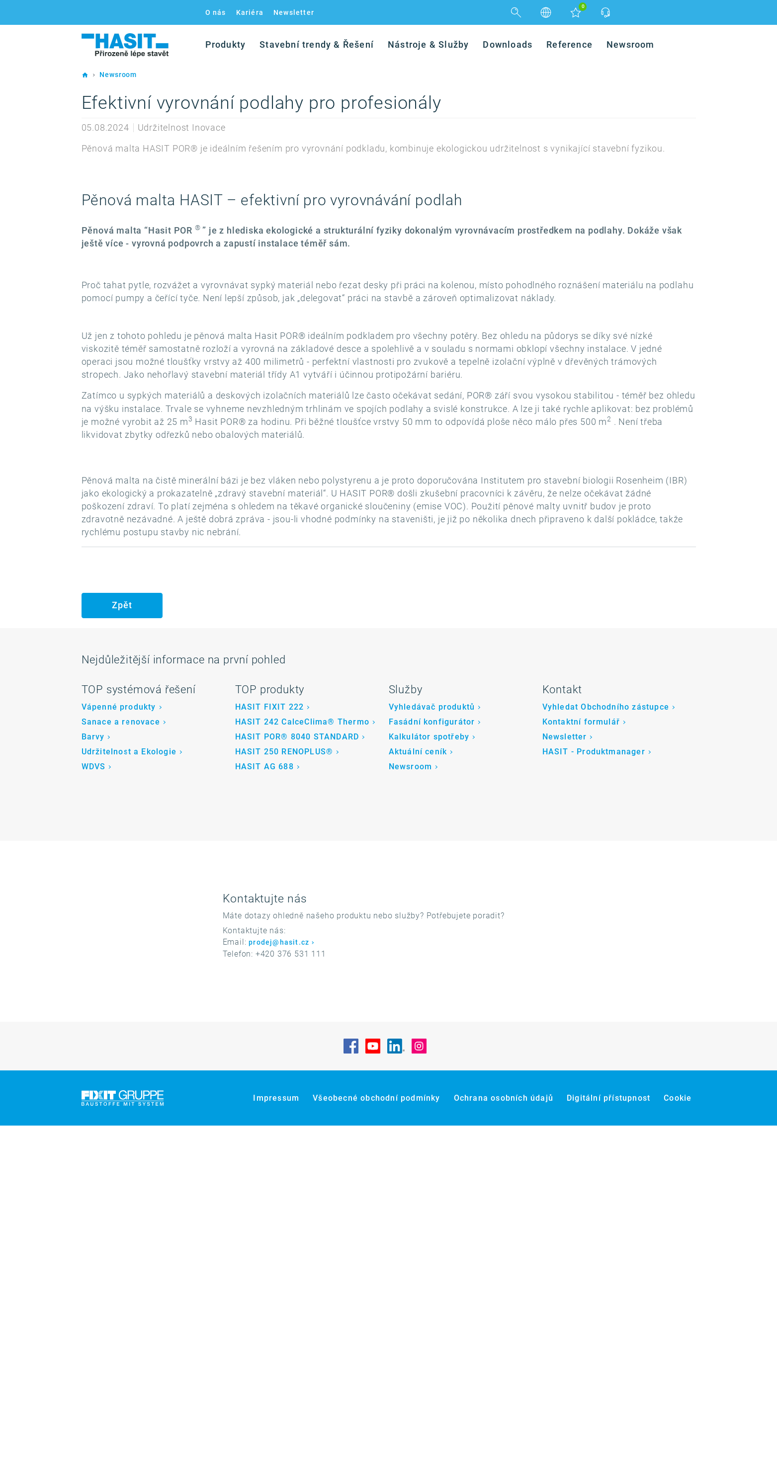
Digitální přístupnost (608, 1433)
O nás (215, 12)
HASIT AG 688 (264, 1102)
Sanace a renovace (121, 1057)
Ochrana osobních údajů (503, 1433)
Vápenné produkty (119, 1042)
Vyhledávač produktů (432, 1042)
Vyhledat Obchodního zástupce (606, 1042)
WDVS (94, 1102)
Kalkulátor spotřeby (429, 1072)
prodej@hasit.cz (279, 1278)
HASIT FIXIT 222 (269, 1042)
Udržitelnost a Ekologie (129, 1087)
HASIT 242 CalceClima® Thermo (302, 1057)
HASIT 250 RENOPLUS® (284, 1087)
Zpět (122, 940)
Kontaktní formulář (581, 1057)
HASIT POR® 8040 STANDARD (297, 1072)
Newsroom (410, 1102)
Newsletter (293, 12)
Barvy (93, 1072)
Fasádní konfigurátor (432, 1057)
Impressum (276, 1433)
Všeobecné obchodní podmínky (376, 1433)
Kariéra (249, 12)
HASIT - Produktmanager (593, 1087)
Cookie (677, 1433)
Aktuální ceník (418, 1087)
